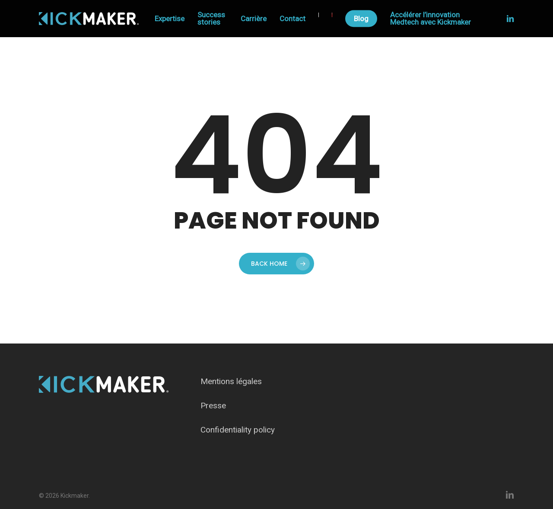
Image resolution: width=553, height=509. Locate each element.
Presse (213, 405)
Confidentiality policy (237, 430)
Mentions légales (231, 381)
